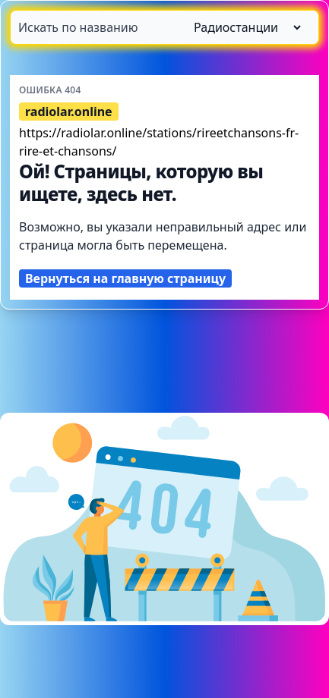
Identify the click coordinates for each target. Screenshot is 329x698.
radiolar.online (68, 111)
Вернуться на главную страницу (125, 278)
